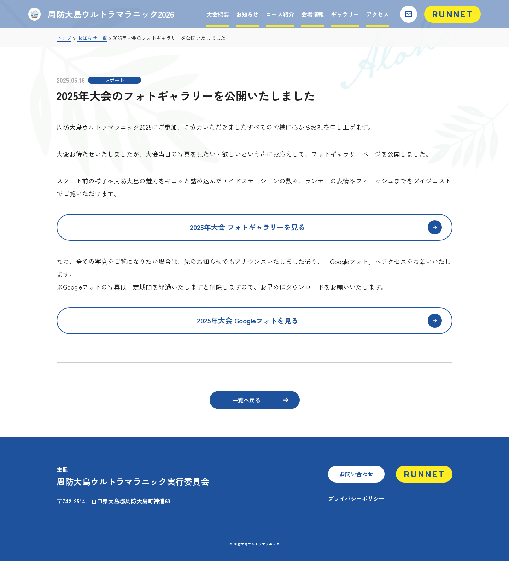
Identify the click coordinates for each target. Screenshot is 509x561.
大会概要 (217, 14)
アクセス (377, 14)
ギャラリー (345, 14)
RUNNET (452, 14)
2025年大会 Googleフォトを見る (319, 321)
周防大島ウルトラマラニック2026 (103, 14)
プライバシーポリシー (356, 499)
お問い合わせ (356, 473)
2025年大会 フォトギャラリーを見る (316, 227)
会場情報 (312, 14)
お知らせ (247, 14)
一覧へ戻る (260, 400)
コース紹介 (280, 14)
